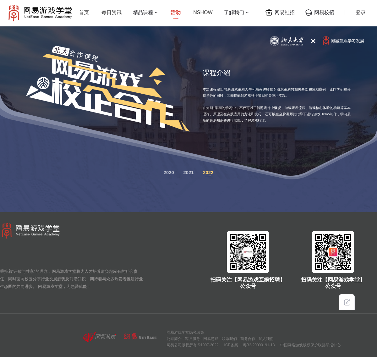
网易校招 (324, 12)
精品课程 (143, 12)
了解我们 (234, 12)
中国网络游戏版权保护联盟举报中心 (310, 345)
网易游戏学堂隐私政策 (185, 332)
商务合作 (247, 339)
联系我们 (229, 339)
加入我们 (266, 339)
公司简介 (174, 339)
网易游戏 (210, 339)
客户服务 (192, 339)
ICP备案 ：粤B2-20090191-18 (249, 345)
